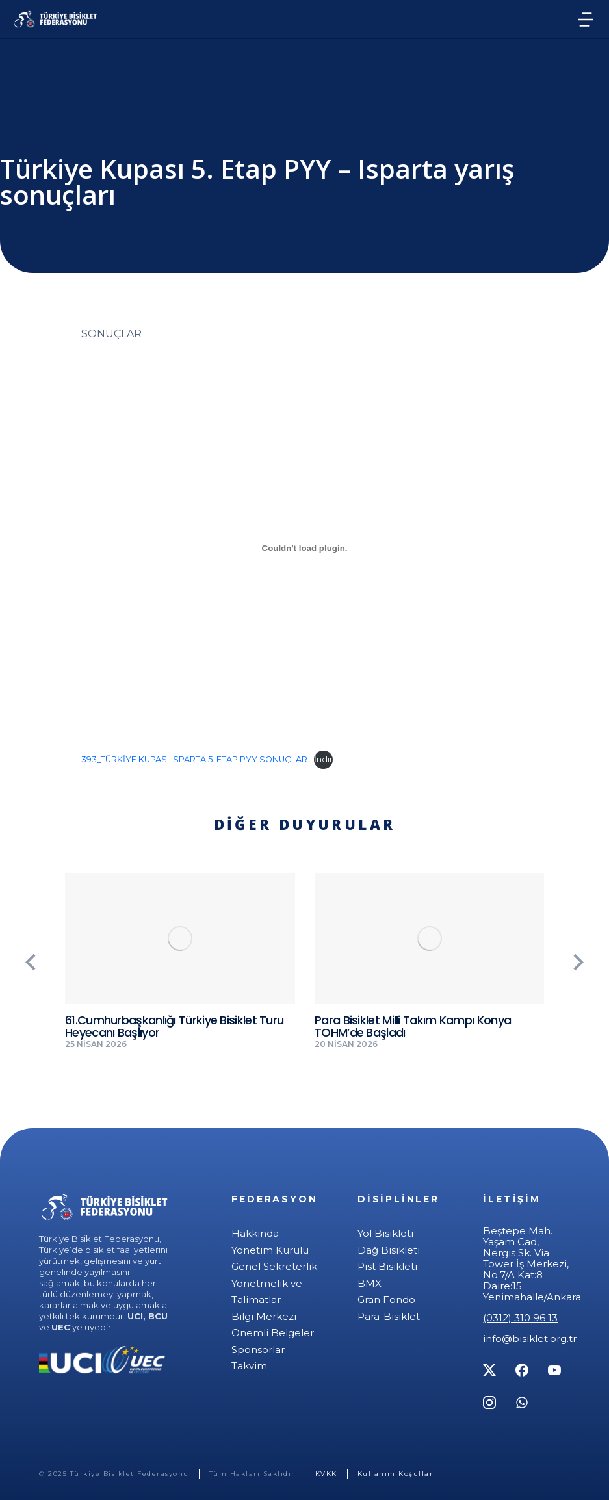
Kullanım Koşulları (396, 1473)
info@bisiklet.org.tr (530, 1338)
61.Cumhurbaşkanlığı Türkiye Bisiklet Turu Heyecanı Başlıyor (174, 1026)
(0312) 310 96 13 (520, 1318)
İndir (323, 759)
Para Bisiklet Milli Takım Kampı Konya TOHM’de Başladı (413, 1026)
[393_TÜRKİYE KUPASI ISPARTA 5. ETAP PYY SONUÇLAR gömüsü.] (304, 549)
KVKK (326, 1473)
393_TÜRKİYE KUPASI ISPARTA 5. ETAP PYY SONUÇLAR (194, 759)
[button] (29, 962)
